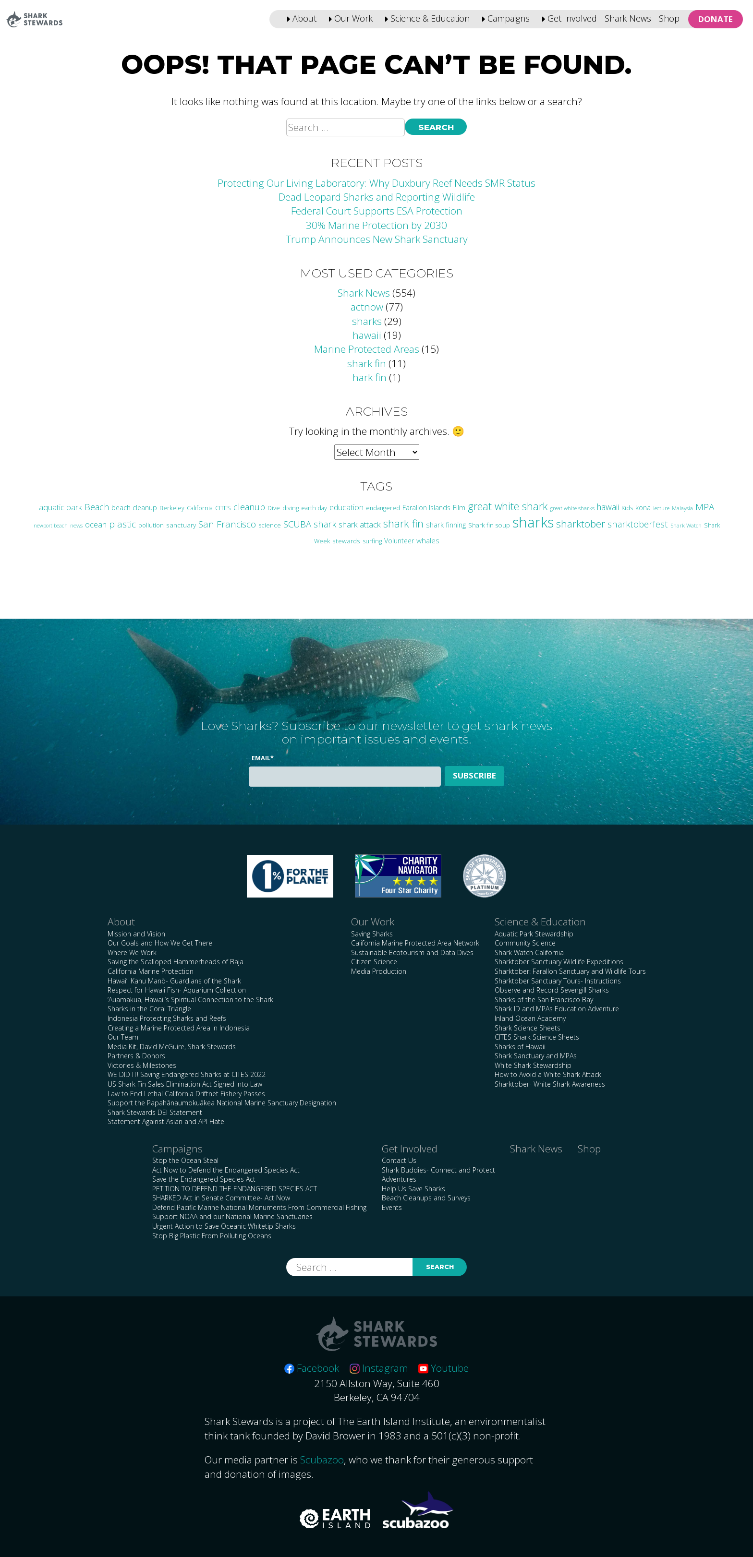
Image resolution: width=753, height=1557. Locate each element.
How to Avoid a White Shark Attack (548, 1074)
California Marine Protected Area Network (415, 942)
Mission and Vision (136, 933)
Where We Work (132, 952)
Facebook (311, 1368)
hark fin (369, 377)
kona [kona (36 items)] (643, 507)
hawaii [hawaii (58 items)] (608, 507)
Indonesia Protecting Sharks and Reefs (167, 1018)
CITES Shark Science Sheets (537, 1037)
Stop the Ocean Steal (185, 1160)
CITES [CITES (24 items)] (223, 508)
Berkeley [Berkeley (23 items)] (171, 508)
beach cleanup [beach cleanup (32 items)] (134, 507)
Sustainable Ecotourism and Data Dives (412, 952)
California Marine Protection (151, 971)
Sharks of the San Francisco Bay (544, 999)
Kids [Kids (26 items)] (627, 507)
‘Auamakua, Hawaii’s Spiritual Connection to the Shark (190, 999)
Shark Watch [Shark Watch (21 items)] (686, 525)
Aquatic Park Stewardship (534, 933)
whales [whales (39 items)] (427, 540)
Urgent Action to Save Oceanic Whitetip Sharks (224, 1226)
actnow (367, 306)
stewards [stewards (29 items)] (346, 540)
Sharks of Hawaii (520, 1046)
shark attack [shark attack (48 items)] (360, 524)
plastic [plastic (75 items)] (122, 524)
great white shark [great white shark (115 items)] (507, 506)
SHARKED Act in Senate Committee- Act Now (221, 1197)
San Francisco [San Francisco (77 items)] (227, 524)
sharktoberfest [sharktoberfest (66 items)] (637, 524)
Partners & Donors (136, 1055)
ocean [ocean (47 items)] (96, 524)
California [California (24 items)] (200, 508)
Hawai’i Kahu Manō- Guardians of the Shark (174, 980)
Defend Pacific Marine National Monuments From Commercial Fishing (259, 1207)
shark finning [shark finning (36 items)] (446, 524)
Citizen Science (374, 961)
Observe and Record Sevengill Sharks (552, 989)
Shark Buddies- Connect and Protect (438, 1169)
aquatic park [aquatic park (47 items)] (60, 507)
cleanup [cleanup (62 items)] (249, 507)
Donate (715, 18)
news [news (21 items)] (76, 525)
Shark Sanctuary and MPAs (536, 1055)
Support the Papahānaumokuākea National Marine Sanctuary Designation (222, 1102)
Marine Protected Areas (366, 349)
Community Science (525, 942)
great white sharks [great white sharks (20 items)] (572, 508)
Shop (669, 18)
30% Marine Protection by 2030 (376, 225)
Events (392, 1207)
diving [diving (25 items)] (290, 507)
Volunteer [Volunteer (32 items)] (399, 540)
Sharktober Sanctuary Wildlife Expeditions (559, 961)
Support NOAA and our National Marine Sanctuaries (232, 1216)
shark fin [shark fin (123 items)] (403, 523)
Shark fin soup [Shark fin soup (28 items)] (489, 525)
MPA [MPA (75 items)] (704, 507)
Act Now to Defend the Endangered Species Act (226, 1169)
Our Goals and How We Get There (160, 942)
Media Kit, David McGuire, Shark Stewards (172, 1046)
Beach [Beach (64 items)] (97, 507)
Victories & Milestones (142, 1065)
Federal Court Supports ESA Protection (376, 210)
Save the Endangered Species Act (203, 1179)
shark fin (366, 363)
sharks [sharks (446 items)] (533, 522)
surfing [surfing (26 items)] (372, 541)
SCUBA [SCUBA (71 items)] (297, 524)
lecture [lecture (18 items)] (661, 508)
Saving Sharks (372, 933)
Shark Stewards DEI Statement (155, 1112)
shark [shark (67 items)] (325, 524)
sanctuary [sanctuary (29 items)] (181, 524)
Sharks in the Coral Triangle (149, 1008)
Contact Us (399, 1160)
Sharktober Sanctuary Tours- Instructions (558, 980)
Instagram (379, 1368)
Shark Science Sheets (527, 1027)
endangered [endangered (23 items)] (383, 508)
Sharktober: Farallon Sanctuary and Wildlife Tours (570, 971)
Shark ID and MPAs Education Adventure (557, 1008)
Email (263, 758)
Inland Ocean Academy (530, 1018)
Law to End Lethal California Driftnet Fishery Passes (186, 1093)
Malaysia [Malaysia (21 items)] (682, 508)
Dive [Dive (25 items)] (273, 507)
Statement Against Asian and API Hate (166, 1121)
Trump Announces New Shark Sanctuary (377, 239)
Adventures (399, 1179)
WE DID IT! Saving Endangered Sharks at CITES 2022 (187, 1074)
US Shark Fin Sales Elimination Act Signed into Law (185, 1084)
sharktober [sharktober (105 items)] (580, 523)
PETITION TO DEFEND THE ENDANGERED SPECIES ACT (234, 1188)
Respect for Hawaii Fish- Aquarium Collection (177, 989)
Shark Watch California (529, 952)
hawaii (366, 335)
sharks (367, 321)
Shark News (628, 18)
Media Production (378, 971)
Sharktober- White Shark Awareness (550, 1084)
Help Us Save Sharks (413, 1188)
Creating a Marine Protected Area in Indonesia (179, 1027)
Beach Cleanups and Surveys (426, 1197)
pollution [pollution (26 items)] (151, 525)
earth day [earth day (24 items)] (314, 508)
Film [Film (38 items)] (459, 507)
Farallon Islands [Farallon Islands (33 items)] (426, 507)
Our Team (123, 1037)
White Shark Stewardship (533, 1065)
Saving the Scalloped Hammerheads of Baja (175, 961)
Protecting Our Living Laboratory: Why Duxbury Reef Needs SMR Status (376, 183)
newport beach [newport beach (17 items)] (51, 525)
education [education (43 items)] (346, 507)
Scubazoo (322, 1459)
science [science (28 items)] (269, 525)
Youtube (443, 1368)
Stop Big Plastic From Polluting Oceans (211, 1235)
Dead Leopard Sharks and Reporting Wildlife (377, 197)
